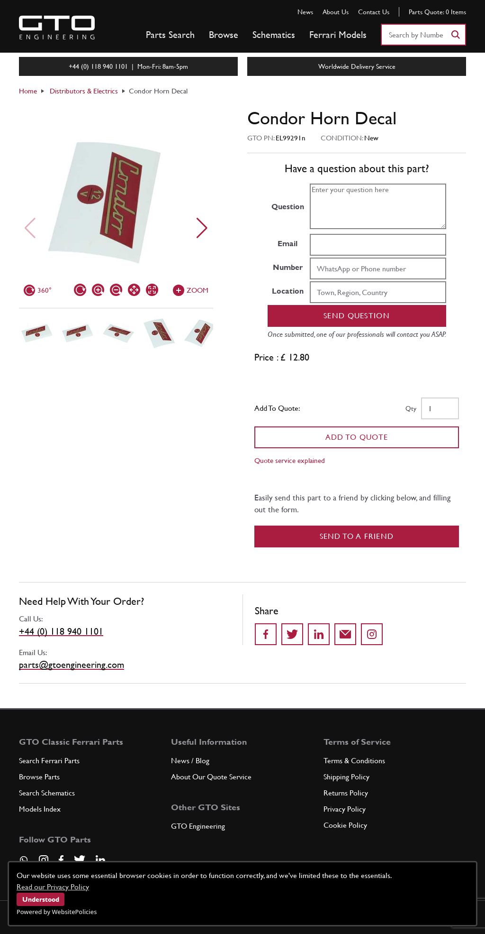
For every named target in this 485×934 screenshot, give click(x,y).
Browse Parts (39, 776)
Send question (356, 315)
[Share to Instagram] (372, 634)
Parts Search (170, 34)
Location (288, 291)
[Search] (455, 35)
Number (288, 267)
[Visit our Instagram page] (43, 860)
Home (28, 91)
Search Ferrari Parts (49, 760)
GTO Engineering (198, 826)
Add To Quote (356, 437)
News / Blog (190, 760)
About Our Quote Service (211, 776)
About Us (336, 12)
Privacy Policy (344, 809)
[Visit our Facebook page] (61, 860)
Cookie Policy (345, 825)
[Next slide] (202, 228)
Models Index (40, 809)
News (305, 12)
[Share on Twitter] (292, 634)
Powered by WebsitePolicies (57, 911)
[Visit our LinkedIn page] (100, 860)
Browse (223, 34)
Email (287, 243)
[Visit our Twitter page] (79, 860)
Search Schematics (47, 792)
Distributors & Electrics (84, 91)
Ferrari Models (338, 34)
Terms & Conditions (354, 760)
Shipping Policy (346, 776)
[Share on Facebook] (266, 634)
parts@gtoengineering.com (71, 664)
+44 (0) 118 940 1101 (61, 631)
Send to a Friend (357, 536)
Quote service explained (289, 460)
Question (287, 206)
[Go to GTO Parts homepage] (57, 27)
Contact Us (373, 12)
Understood (40, 899)
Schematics (273, 34)
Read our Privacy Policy (53, 886)
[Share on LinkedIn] (319, 634)
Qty (410, 408)
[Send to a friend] (345, 634)
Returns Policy (345, 792)
